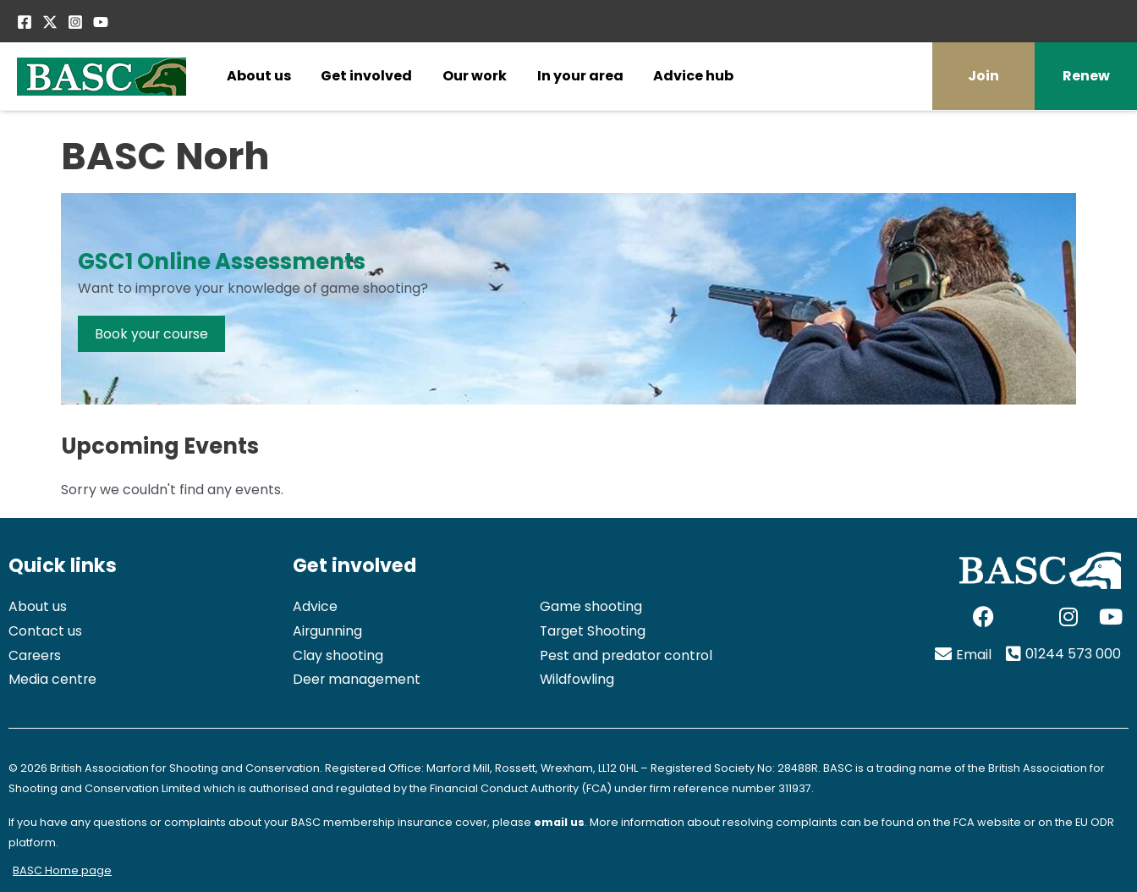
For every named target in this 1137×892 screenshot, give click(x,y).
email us (559, 822)
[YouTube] (100, 22)
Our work (474, 75)
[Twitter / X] (50, 22)
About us (259, 75)
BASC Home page (62, 870)
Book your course (152, 333)
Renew (1086, 75)
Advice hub (693, 75)
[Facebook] (24, 22)
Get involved (366, 75)
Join (983, 75)
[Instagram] (75, 22)
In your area (580, 75)
